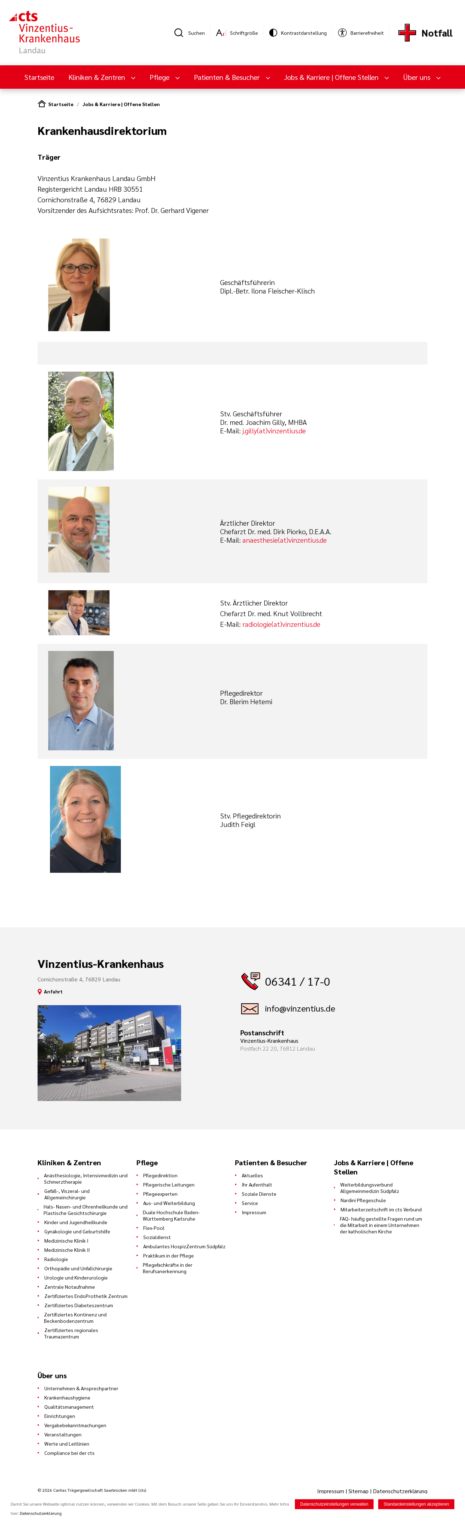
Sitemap (358, 1491)
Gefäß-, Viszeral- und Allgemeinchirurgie (67, 1194)
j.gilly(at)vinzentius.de (274, 430)
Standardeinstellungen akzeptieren (416, 1504)
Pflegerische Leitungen (169, 1184)
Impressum (254, 1212)
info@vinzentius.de (300, 1008)
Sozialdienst (157, 1237)
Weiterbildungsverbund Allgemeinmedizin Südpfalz (369, 1187)
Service (250, 1203)
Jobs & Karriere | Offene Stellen (332, 77)
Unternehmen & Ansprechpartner (81, 1388)
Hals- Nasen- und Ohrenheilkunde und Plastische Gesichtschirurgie (86, 1209)
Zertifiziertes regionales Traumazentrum (71, 1333)
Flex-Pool (153, 1228)
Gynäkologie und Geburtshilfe (77, 1231)
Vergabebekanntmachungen (75, 1425)
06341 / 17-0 (297, 981)
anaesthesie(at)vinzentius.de (284, 539)
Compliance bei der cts (69, 1453)
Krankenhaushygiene (67, 1397)
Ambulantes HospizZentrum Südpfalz (184, 1246)
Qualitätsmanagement (69, 1406)
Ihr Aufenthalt (257, 1184)
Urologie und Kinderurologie (76, 1277)
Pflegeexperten (160, 1193)
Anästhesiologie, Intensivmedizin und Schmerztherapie (86, 1178)
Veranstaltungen (63, 1434)
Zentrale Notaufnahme (69, 1286)
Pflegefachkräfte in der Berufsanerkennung (167, 1267)
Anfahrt (53, 991)
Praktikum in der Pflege (168, 1255)
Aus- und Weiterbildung (169, 1203)
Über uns (417, 77)
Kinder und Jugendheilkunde (75, 1222)
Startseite (39, 77)
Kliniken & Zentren (97, 77)
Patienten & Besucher (228, 77)
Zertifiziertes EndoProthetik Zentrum (86, 1296)
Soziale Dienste (259, 1193)
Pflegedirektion (160, 1175)
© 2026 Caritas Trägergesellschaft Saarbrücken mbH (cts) (92, 1490)
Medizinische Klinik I (66, 1240)
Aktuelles (252, 1175)
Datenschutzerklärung (400, 1491)
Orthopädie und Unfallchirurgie (78, 1268)
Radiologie (56, 1259)
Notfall (437, 32)
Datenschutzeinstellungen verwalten (334, 1504)
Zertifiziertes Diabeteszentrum (78, 1305)
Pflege (160, 77)
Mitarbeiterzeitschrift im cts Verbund (381, 1209)
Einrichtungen (59, 1416)
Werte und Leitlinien (66, 1443)
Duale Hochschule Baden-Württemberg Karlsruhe (171, 1215)
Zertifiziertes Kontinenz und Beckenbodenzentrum (75, 1317)
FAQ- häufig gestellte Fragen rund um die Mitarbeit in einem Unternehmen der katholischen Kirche (381, 1224)
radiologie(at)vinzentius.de (281, 624)
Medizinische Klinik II (67, 1250)
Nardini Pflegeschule (363, 1200)
